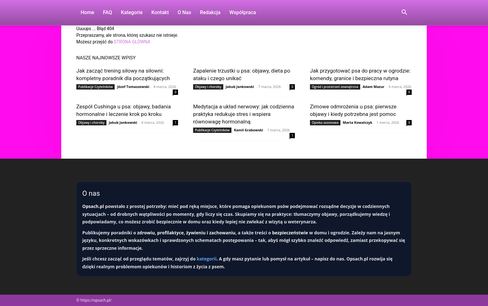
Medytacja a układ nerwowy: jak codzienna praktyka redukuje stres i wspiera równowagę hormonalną (243, 114)
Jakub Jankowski (239, 86)
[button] (404, 13)
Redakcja (210, 12)
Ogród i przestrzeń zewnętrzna (335, 87)
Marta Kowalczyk (357, 122)
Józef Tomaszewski (133, 86)
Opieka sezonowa (325, 122)
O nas (184, 12)
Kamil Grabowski (248, 130)
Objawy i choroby (208, 87)
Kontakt (160, 12)
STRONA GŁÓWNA (132, 41)
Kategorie (132, 12)
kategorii (206, 259)
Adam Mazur (373, 86)
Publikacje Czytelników (95, 87)
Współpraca (242, 12)
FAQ (107, 12)
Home (87, 12)
